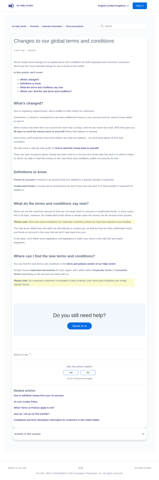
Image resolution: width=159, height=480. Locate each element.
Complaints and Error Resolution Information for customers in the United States (56, 419)
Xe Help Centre (19, 26)
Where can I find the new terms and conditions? (46, 91)
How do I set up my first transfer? (31, 413)
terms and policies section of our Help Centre (91, 263)
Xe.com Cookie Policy (25, 401)
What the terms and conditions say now (41, 87)
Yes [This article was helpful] (71, 372)
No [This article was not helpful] (88, 372)
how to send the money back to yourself (76, 148)
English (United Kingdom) (114, 5)
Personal (34, 26)
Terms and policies (74, 26)
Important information (52, 26)
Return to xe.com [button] (17, 467)
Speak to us (79, 325)
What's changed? (29, 79)
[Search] (122, 26)
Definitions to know (30, 83)
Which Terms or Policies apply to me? (34, 407)
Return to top (23, 354)
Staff (80, 467)
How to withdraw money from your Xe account (38, 395)
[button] (141, 6)
